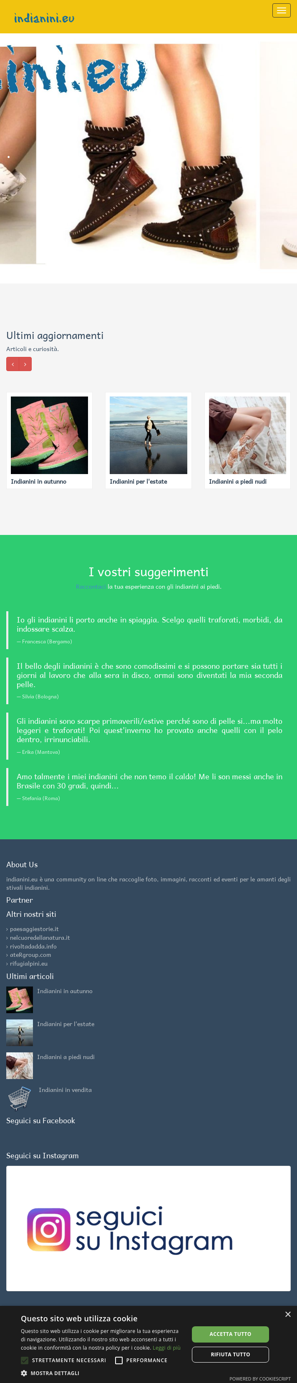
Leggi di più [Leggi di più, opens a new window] (167, 1347)
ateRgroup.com (30, 954)
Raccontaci (91, 586)
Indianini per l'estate (65, 1023)
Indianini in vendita (65, 1089)
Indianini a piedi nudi (66, 1056)
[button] (102, 1373)
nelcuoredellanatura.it (40, 937)
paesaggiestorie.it (34, 928)
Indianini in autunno (65, 990)
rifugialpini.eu (29, 963)
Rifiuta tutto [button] (230, 1354)
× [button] (287, 1315)
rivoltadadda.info (33, 946)
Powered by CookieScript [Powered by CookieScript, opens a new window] (260, 1378)
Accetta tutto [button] (231, 1334)
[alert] (148, 1344)
